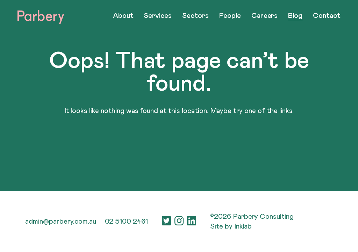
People (230, 15)
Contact (327, 15)
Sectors (195, 15)
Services (158, 15)
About (123, 15)
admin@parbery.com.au (60, 221)
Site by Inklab (231, 226)
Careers (264, 15)
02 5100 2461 (126, 221)
